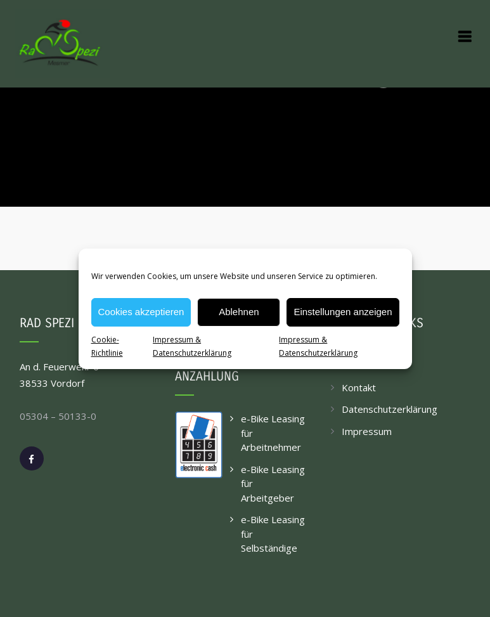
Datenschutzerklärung (389, 409)
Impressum (367, 431)
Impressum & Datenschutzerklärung (192, 346)
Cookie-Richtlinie (107, 346)
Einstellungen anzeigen (342, 311)
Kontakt (359, 387)
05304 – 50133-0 (58, 416)
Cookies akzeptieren (141, 311)
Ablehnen (239, 311)
